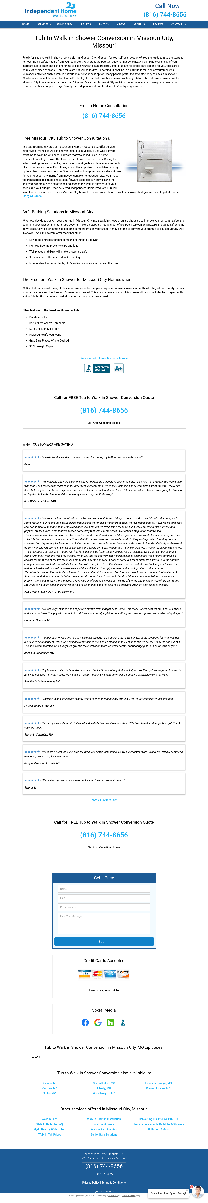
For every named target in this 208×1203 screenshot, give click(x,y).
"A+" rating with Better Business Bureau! (104, 358)
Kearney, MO (49, 1088)
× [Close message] (187, 1190)
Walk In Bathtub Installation (104, 1119)
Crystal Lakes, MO (104, 1083)
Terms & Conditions (114, 1182)
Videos (121, 24)
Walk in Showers (104, 1124)
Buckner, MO (49, 1083)
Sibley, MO (49, 1093)
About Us (139, 24)
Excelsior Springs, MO (158, 1083)
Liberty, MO (104, 1088)
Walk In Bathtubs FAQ (49, 1124)
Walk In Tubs (49, 1119)
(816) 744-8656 (165, 14)
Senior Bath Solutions (104, 1134)
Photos (104, 24)
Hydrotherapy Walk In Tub (49, 1129)
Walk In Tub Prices (49, 1134)
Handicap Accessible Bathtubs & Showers (158, 1124)
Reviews (86, 24)
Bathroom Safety (158, 1129)
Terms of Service (129, 1196)
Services (44, 25)
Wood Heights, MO (104, 1093)
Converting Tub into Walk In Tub (158, 1119)
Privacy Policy (90, 1182)
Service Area (64, 24)
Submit (104, 941)
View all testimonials (104, 799)
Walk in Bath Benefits (104, 1129)
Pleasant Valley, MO (158, 1088)
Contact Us (178, 24)
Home (25, 24)
